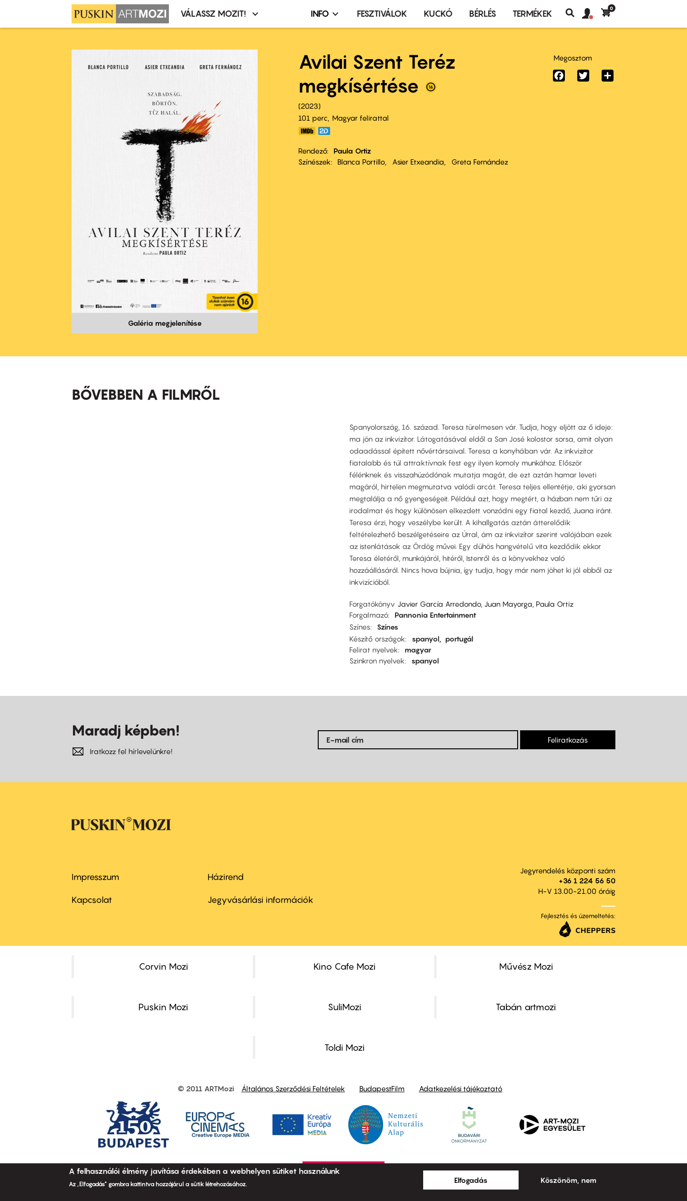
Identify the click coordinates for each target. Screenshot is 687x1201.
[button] (591, 14)
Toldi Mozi (344, 1047)
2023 (309, 106)
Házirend (226, 877)
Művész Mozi (526, 966)
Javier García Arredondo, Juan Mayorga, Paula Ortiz (485, 604)
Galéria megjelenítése (165, 323)
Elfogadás (471, 1180)
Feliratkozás (568, 739)
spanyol (425, 638)
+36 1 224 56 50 (587, 880)
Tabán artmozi (526, 1007)
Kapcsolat (92, 900)
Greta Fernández (479, 161)
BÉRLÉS (482, 14)
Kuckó (438, 14)
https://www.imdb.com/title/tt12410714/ (306, 131)
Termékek (532, 14)
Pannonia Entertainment (435, 615)
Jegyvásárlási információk (260, 900)
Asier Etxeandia (418, 161)
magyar (418, 649)
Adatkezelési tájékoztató (460, 1088)
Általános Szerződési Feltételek (293, 1088)
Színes (387, 626)
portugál (459, 638)
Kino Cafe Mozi (344, 966)
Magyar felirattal (360, 118)
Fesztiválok (382, 14)
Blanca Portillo (361, 161)
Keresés (573, 13)
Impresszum (95, 877)
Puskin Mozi (163, 1007)
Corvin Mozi (163, 966)
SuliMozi (344, 1007)
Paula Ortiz (352, 150)
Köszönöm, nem (568, 1180)
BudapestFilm (382, 1088)
